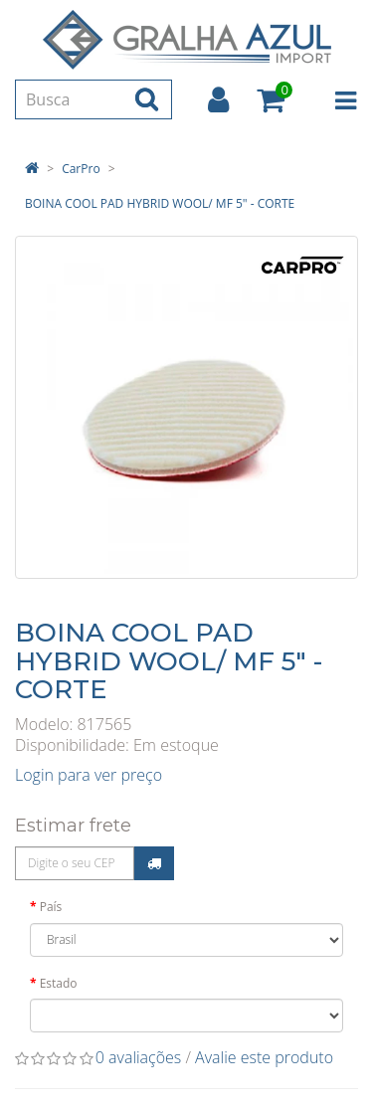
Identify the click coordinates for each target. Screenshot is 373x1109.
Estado (59, 983)
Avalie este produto (264, 1057)
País (51, 906)
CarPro (80, 168)
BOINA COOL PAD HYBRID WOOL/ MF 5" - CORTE (159, 203)
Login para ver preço (88, 775)
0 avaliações (138, 1057)
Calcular (154, 863)
